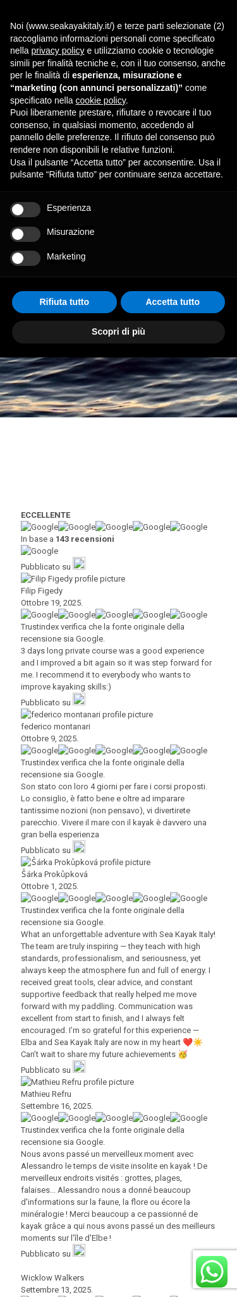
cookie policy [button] (101, 1040)
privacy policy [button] (57, 991)
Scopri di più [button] (118, 1271)
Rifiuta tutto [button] (64, 1241)
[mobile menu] (220, 19)
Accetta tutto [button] (172, 1241)
